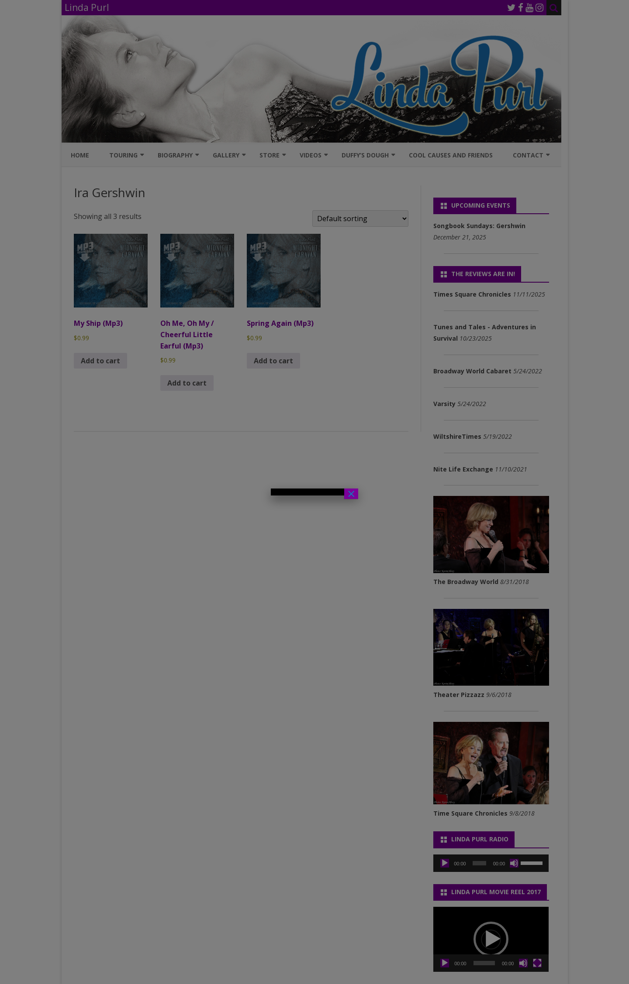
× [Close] (351, 494)
